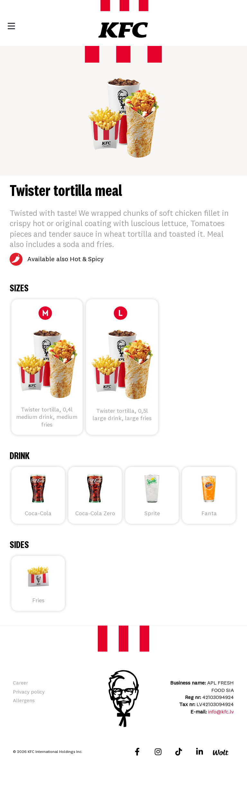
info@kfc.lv (221, 711)
